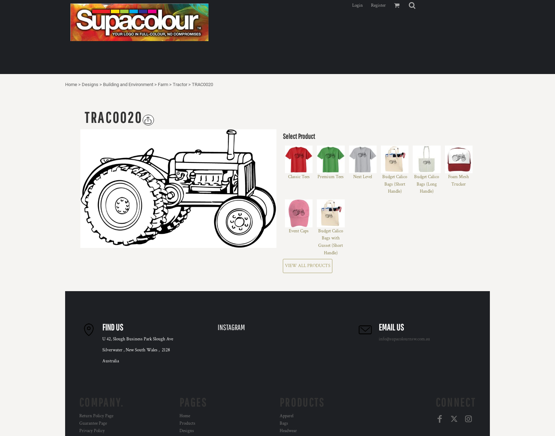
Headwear (288, 431)
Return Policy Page (96, 416)
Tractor (180, 84)
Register (378, 5)
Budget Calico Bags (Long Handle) (426, 184)
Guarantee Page (93, 423)
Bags (284, 423)
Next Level (362, 177)
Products (187, 423)
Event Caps (299, 231)
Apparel (286, 416)
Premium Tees (330, 177)
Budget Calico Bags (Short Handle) (394, 184)
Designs (90, 84)
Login (357, 5)
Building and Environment (128, 84)
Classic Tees (299, 177)
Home (71, 84)
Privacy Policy (92, 431)
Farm (163, 84)
